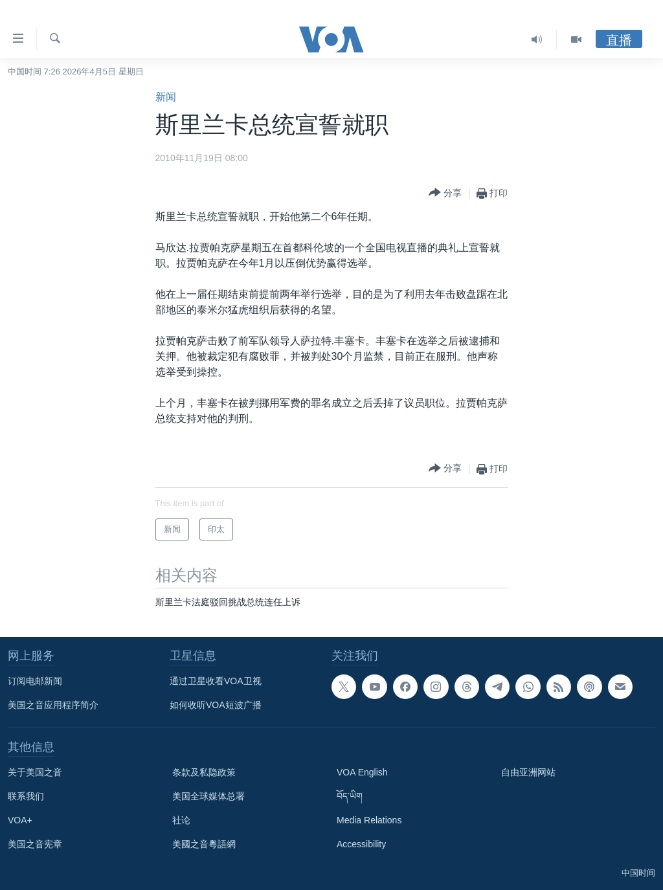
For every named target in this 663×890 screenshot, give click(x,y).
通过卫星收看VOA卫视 (216, 681)
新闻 (165, 96)
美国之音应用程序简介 (53, 705)
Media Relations (369, 820)
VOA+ (20, 820)
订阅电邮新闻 (35, 681)
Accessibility (361, 844)
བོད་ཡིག (350, 796)
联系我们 (26, 796)
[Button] (445, 193)
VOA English (362, 772)
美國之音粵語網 (204, 844)
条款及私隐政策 (204, 772)
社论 (181, 820)
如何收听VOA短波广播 (216, 705)
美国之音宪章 (35, 844)
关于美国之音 (35, 772)
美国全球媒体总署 (208, 796)
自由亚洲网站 (528, 772)
